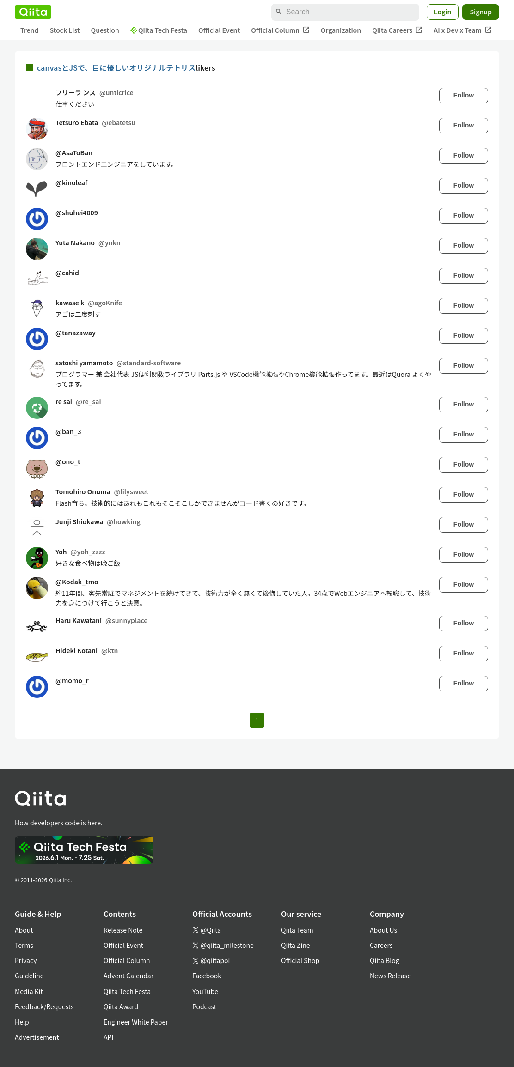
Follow (463, 95)
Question (105, 30)
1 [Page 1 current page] (256, 720)
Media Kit (29, 991)
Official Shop (300, 960)
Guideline (29, 975)
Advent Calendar (128, 975)
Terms (24, 945)
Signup (481, 11)
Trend (29, 30)
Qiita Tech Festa (158, 30)
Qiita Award (121, 1006)
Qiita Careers (397, 30)
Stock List (64, 30)
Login (443, 11)
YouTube (205, 991)
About (24, 929)
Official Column (280, 30)
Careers (381, 945)
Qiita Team (297, 929)
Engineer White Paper (136, 1021)
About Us (383, 929)
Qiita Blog (384, 960)
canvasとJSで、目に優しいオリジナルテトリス (116, 67)
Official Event (219, 30)
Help (22, 1021)
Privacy (26, 960)
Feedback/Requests (44, 1006)
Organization (341, 30)
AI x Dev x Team (463, 30)
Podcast (204, 1006)
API (108, 1037)
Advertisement (37, 1037)
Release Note (123, 929)
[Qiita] (33, 12)
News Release (390, 975)
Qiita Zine (295, 945)
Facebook (206, 975)
